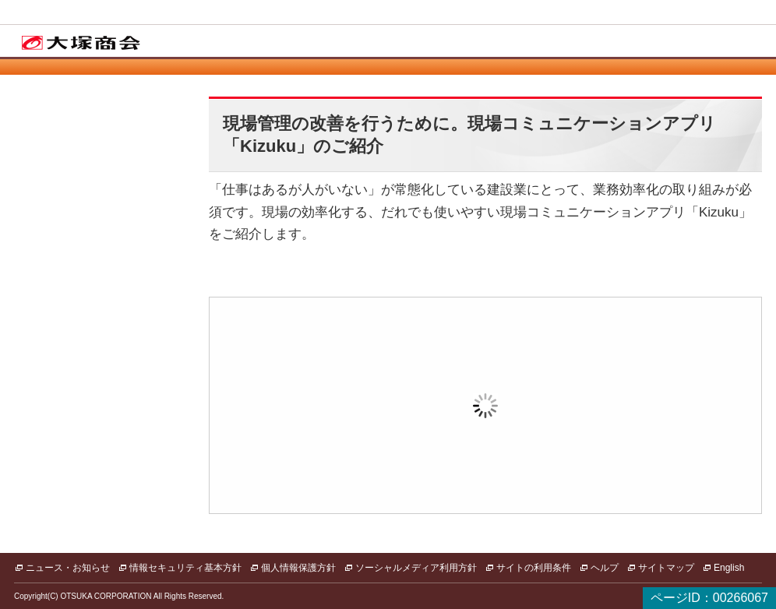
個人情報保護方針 (298, 567)
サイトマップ (666, 567)
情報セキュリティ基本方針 (185, 567)
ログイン (377, 427)
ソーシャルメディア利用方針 (416, 567)
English (729, 567)
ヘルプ (605, 567)
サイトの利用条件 (533, 567)
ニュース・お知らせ (68, 567)
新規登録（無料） (593, 427)
